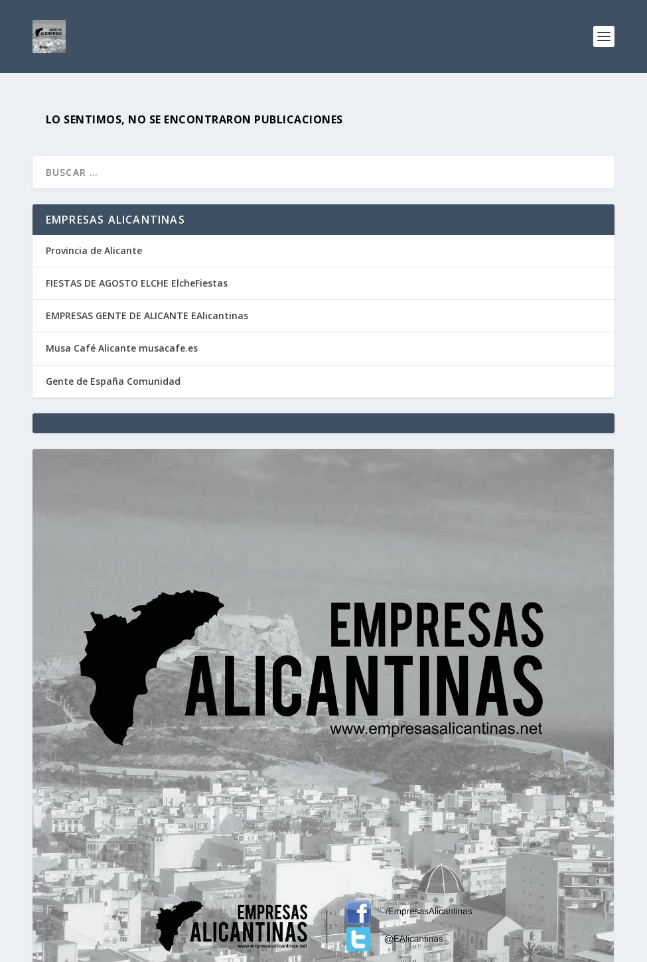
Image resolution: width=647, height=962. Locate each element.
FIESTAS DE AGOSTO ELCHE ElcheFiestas (137, 283)
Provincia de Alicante (94, 250)
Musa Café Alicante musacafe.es (122, 348)
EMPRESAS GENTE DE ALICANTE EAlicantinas (147, 315)
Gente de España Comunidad (113, 381)
